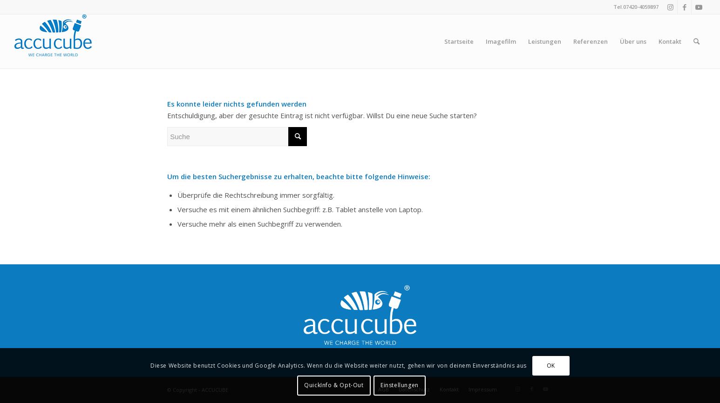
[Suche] (696, 41)
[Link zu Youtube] (699, 7)
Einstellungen (399, 385)
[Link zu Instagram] (670, 7)
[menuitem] (459, 41)
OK (551, 365)
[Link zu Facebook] (684, 7)
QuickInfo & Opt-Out (333, 385)
